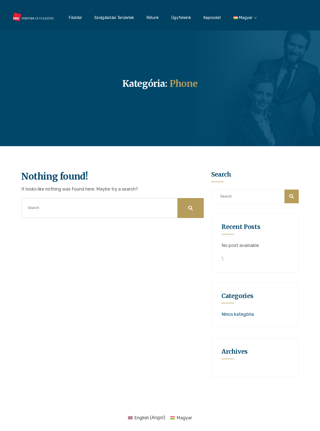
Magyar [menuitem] (184, 418)
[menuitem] (245, 17)
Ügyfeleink (181, 17)
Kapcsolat (212, 17)
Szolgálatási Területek (114, 17)
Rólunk (152, 17)
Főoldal (75, 17)
